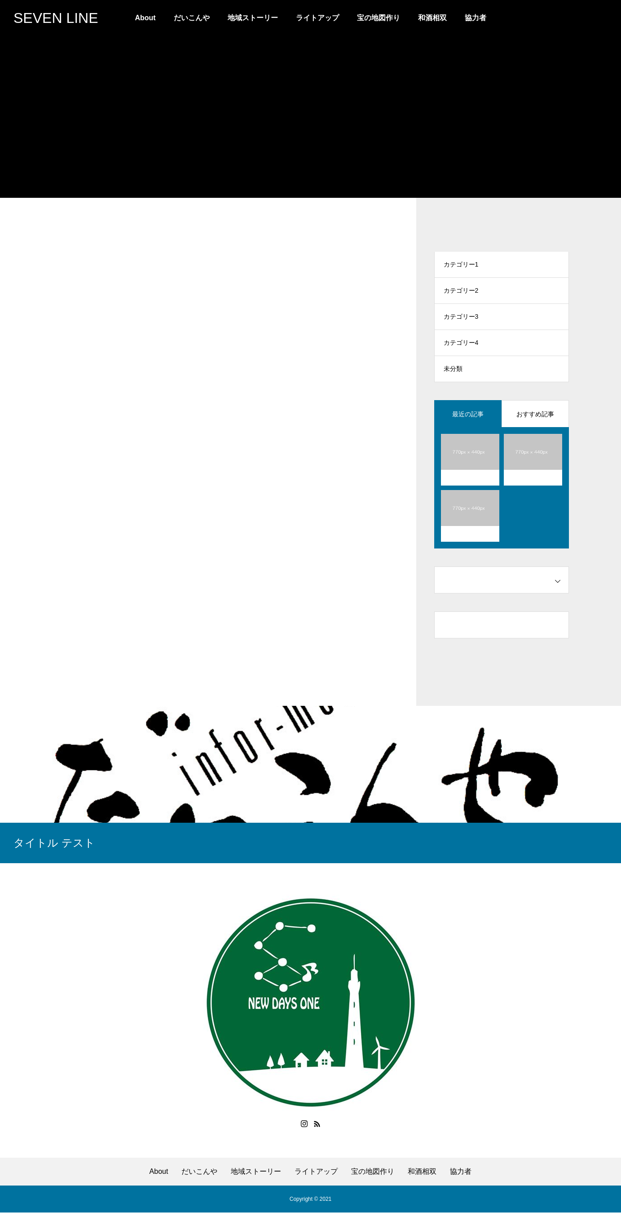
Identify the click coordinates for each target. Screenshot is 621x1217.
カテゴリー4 (461, 346)
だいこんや (192, 18)
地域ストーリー (253, 18)
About (145, 18)
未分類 (453, 373)
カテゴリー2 (461, 292)
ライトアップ (317, 18)
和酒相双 (432, 18)
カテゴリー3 (461, 319)
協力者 (475, 18)
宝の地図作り (378, 18)
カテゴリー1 (461, 265)
